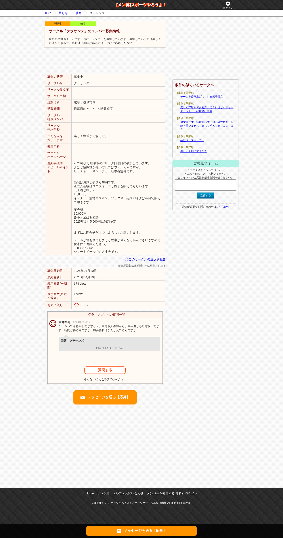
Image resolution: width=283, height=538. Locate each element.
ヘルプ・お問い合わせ (128, 493)
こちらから (222, 206)
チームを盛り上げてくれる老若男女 (201, 96)
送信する (205, 195)
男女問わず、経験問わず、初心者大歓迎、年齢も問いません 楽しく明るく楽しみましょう (206, 125)
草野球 (63, 13)
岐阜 (79, 13)
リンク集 (103, 493)
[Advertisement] (105, 61)
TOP (47, 13)
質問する (105, 370)
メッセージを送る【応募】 (105, 397)
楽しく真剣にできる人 (193, 151)
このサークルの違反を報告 (145, 259)
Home (90, 493)
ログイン (228, 5)
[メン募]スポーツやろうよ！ (141, 5)
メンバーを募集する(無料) (165, 493)
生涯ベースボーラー (192, 140)
